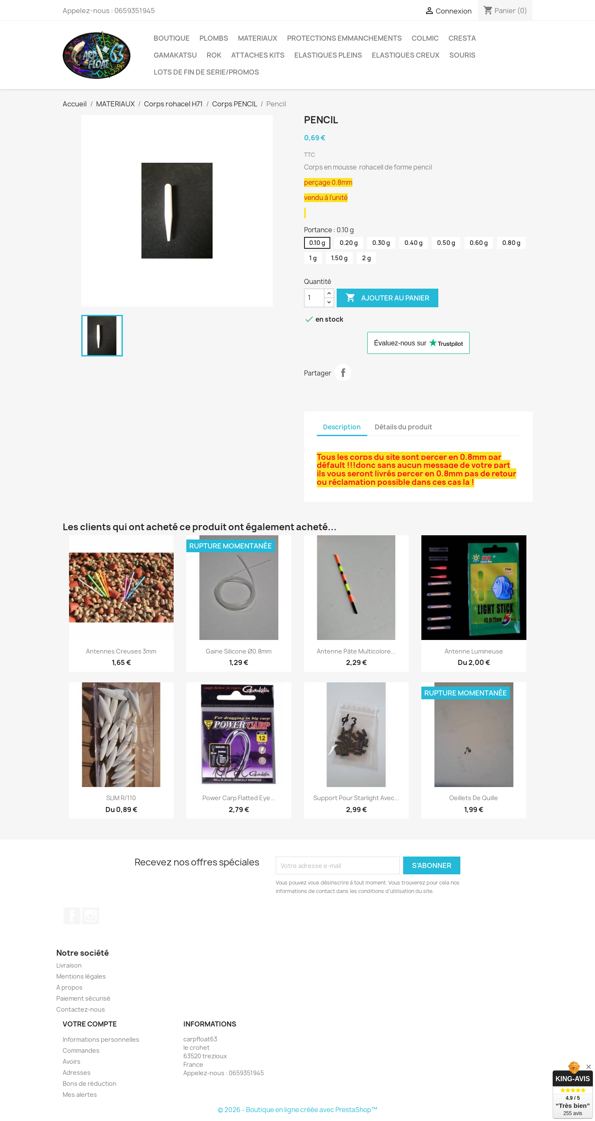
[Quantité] (314, 298)
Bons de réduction (89, 1083)
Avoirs (71, 1061)
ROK (214, 55)
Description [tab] (342, 427)
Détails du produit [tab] (403, 427)
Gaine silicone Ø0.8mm (238, 651)
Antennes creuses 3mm (121, 651)
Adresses (77, 1072)
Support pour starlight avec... (356, 798)
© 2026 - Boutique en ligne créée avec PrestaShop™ (297, 1109)
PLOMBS (213, 38)
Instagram (90, 915)
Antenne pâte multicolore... (356, 651)
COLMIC (425, 38)
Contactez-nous (80, 1009)
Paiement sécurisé (83, 998)
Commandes (81, 1050)
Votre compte (90, 1024)
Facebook (72, 915)
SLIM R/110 (121, 798)
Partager (343, 372)
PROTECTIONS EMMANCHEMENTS (344, 38)
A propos (69, 987)
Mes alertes (80, 1094)
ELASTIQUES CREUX (406, 55)
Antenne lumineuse (474, 651)
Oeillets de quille (473, 798)
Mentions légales (81, 976)
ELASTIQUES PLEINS (328, 55)
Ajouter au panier (387, 297)
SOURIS (462, 55)
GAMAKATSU (175, 55)
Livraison (69, 965)
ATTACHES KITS (258, 55)
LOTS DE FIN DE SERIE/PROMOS (206, 72)
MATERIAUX (257, 38)
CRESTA (462, 38)
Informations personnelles (101, 1039)
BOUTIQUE (172, 38)
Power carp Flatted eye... (238, 798)
